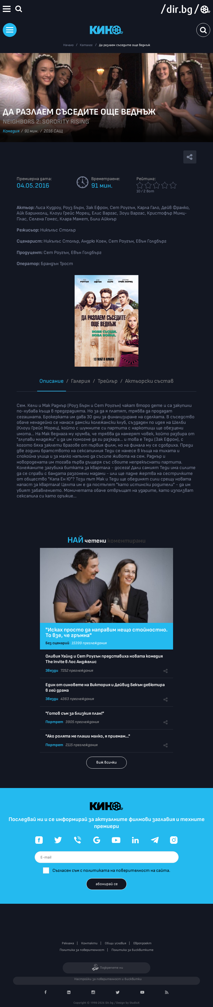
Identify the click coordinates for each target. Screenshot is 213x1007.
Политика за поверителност (82, 950)
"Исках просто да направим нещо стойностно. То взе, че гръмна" (106, 632)
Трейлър (108, 381)
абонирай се (107, 884)
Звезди (51, 670)
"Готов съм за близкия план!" (74, 713)
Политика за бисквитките (132, 950)
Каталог (86, 45)
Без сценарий (57, 643)
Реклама (68, 943)
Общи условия (115, 943)
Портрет (54, 721)
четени (95, 540)
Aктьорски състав (149, 381)
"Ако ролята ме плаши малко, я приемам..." (87, 736)
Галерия (80, 381)
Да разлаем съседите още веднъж (124, 45)
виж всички (106, 762)
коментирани (126, 540)
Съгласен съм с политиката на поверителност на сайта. (111, 870)
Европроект (142, 943)
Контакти (89, 943)
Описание (51, 381)
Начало (68, 45)
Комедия (11, 131)
